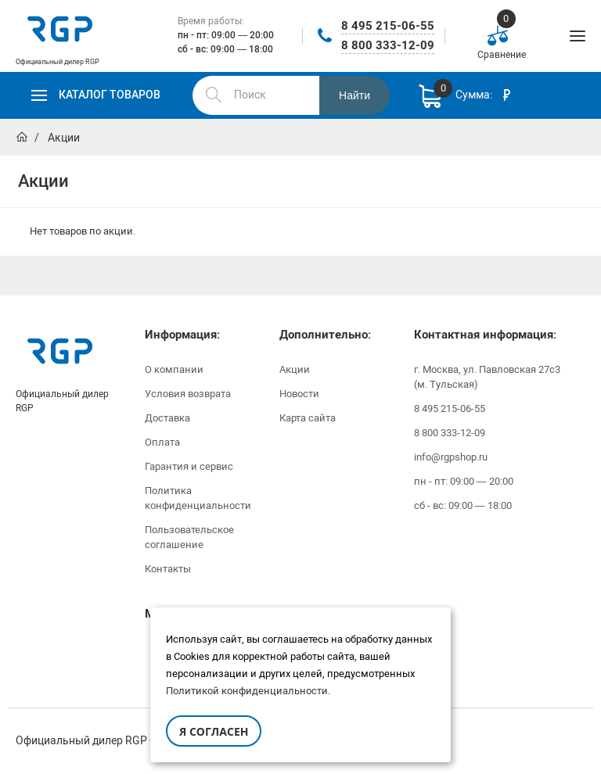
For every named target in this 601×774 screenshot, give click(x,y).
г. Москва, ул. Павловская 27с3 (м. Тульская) (487, 377)
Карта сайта (307, 418)
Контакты (168, 569)
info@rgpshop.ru (451, 457)
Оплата (162, 442)
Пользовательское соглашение (189, 537)
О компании (174, 369)
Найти (354, 95)
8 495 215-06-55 (387, 26)
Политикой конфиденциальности (247, 691)
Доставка (167, 418)
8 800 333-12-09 (387, 45)
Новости (299, 394)
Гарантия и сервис (189, 466)
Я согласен (213, 731)
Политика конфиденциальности (198, 498)
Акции (294, 369)
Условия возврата (188, 394)
